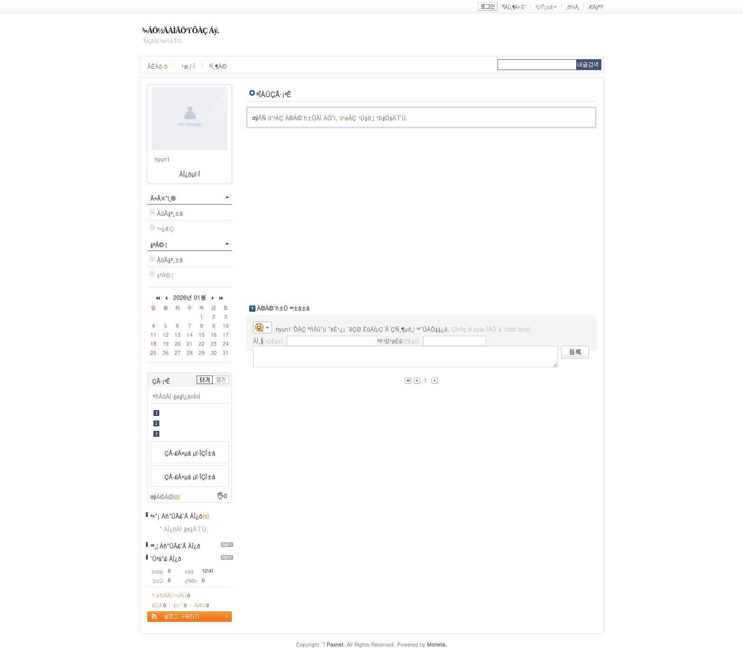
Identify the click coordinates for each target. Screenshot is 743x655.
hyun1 (162, 159)
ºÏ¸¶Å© (218, 66)
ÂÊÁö (157, 66)
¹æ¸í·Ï (188, 66)
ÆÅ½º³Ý (595, 6)
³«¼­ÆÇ (165, 228)
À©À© (168, 497)
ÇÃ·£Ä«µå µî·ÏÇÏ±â (189, 453)
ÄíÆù (201, 605)
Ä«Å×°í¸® (162, 198)
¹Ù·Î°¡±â (543, 6)
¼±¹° (179, 605)
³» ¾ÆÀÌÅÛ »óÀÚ (171, 595)
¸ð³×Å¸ (572, 6)
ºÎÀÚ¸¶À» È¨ (514, 6)
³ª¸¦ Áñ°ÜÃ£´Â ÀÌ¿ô (175, 546)
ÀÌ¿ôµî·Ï (189, 174)
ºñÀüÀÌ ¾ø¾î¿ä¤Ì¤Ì (176, 396)
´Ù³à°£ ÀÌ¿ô (165, 559)
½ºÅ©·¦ (158, 245)
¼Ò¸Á (158, 605)
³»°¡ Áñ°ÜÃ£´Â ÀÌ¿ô (176, 516)
